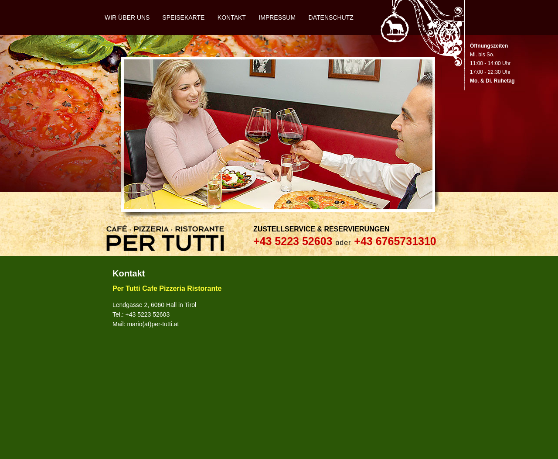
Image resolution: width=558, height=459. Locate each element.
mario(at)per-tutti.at (153, 324)
